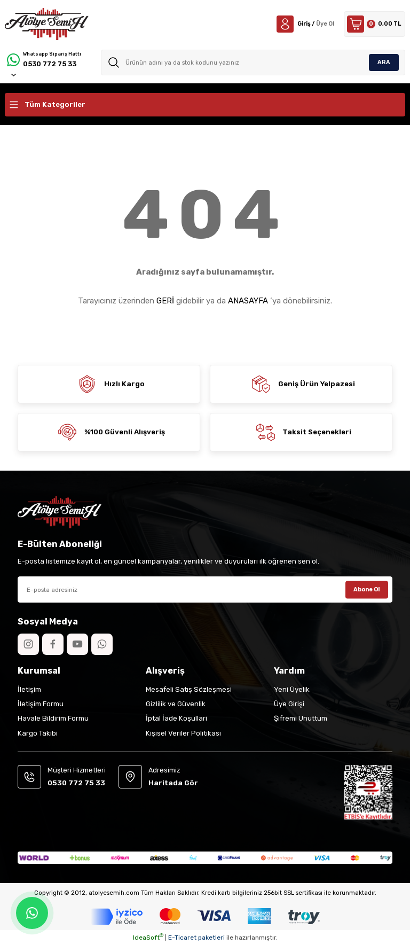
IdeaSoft (148, 937)
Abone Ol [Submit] (367, 589)
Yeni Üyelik (292, 689)
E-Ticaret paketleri (196, 937)
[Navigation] (205, 104)
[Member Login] (298, 24)
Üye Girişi (289, 704)
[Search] (253, 62)
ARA (383, 62)
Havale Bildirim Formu (53, 718)
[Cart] (372, 24)
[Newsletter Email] (205, 589)
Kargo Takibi (38, 733)
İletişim (29, 689)
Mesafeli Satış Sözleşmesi (189, 689)
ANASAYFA (248, 301)
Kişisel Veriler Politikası (183, 733)
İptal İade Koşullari (176, 718)
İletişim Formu (41, 704)
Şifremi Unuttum (300, 718)
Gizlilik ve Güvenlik (176, 704)
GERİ (165, 301)
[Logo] (47, 24)
